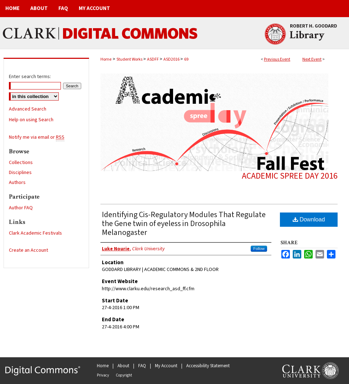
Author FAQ (21, 207)
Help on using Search (31, 119)
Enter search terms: (30, 76)
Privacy (103, 375)
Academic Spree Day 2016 (290, 176)
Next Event (312, 59)
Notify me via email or (36, 137)
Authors (17, 182)
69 (186, 59)
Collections (21, 162)
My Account (166, 366)
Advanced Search (27, 109)
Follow (259, 248)
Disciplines (20, 172)
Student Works (129, 59)
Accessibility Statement (208, 366)
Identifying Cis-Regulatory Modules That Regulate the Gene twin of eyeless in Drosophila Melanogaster (184, 223)
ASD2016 (171, 59)
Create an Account (28, 250)
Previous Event (277, 59)
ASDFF (153, 59)
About (123, 366)
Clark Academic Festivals (35, 233)
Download (309, 219)
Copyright (124, 375)
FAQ (142, 366)
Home (105, 59)
